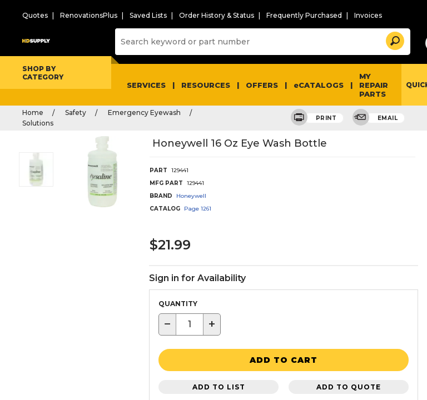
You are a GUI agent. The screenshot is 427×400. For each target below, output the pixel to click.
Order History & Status (199, 15)
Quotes (33, 15)
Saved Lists (136, 15)
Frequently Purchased (277, 15)
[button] (377, 38)
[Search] (252, 41)
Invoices (335, 15)
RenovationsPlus (81, 15)
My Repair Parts (357, 83)
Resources (202, 83)
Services (145, 83)
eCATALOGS (307, 83)
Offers (255, 83)
